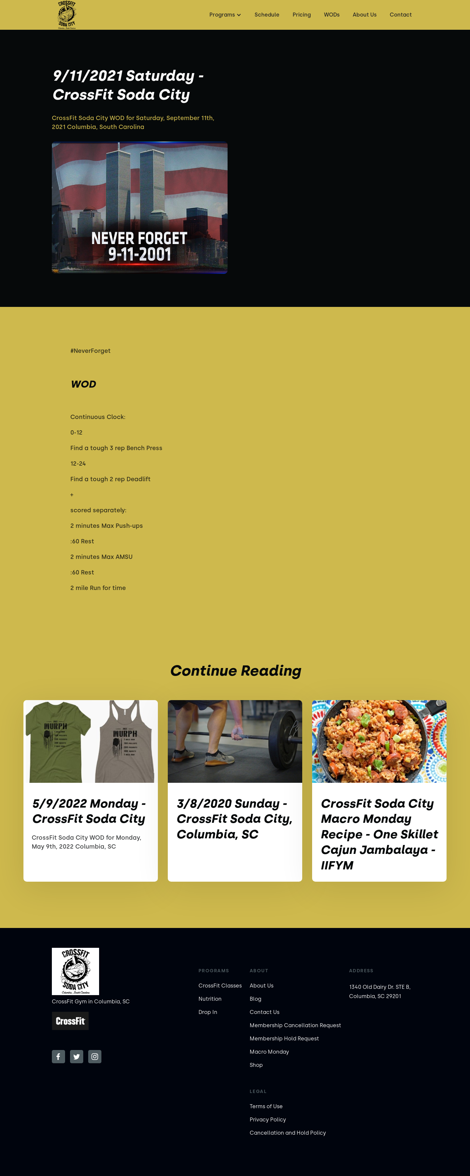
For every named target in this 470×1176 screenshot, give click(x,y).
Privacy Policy (268, 1119)
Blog (255, 999)
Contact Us (264, 1012)
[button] (224, 15)
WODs (332, 15)
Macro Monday (269, 1052)
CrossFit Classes (220, 986)
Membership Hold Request (284, 1038)
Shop (256, 1065)
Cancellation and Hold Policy (288, 1133)
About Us (365, 15)
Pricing (302, 15)
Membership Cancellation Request (295, 1025)
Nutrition (210, 999)
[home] (67, 15)
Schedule (267, 15)
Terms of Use (266, 1106)
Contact (401, 15)
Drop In (208, 1012)
